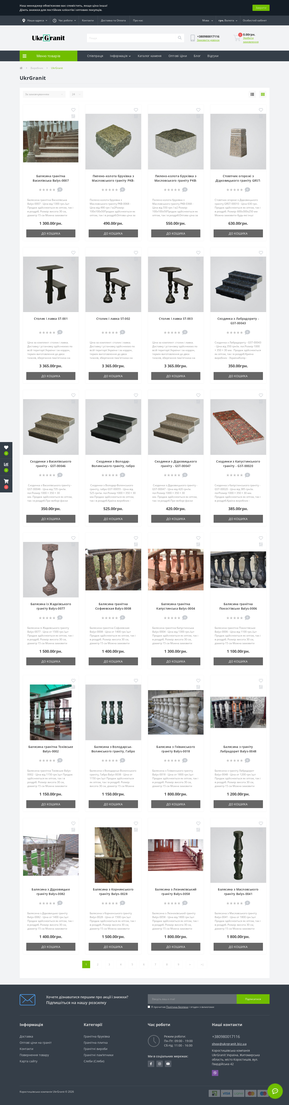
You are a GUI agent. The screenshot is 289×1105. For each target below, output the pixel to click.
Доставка (26, 1036)
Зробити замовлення (251, 40)
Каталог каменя (150, 56)
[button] (35, 20)
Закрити (261, 8)
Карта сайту (28, 1061)
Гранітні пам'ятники (98, 1055)
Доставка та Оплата (113, 20)
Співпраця (95, 56)
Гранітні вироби (95, 1049)
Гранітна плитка (96, 1043)
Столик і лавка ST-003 (176, 319)
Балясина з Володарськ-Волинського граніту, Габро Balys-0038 (113, 751)
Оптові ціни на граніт (36, 1043)
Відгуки (213, 56)
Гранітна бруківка (97, 1036)
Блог (197, 56)
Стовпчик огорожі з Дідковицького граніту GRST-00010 (238, 180)
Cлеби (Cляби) (94, 1061)
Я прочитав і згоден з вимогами (182, 1007)
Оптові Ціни (178, 56)
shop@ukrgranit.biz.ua (229, 1044)
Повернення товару (34, 1055)
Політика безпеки (177, 1007)
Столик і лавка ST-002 (113, 319)
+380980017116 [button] (226, 1036)
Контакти (88, 20)
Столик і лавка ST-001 (51, 319)
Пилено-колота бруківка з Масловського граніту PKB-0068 (113, 180)
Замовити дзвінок (208, 40)
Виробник (37, 68)
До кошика (50, 233)
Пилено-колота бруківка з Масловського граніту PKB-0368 (175, 180)
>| (202, 964)
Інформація (120, 56)
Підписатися (253, 999)
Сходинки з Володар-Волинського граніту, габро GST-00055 (113, 465)
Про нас (138, 20)
